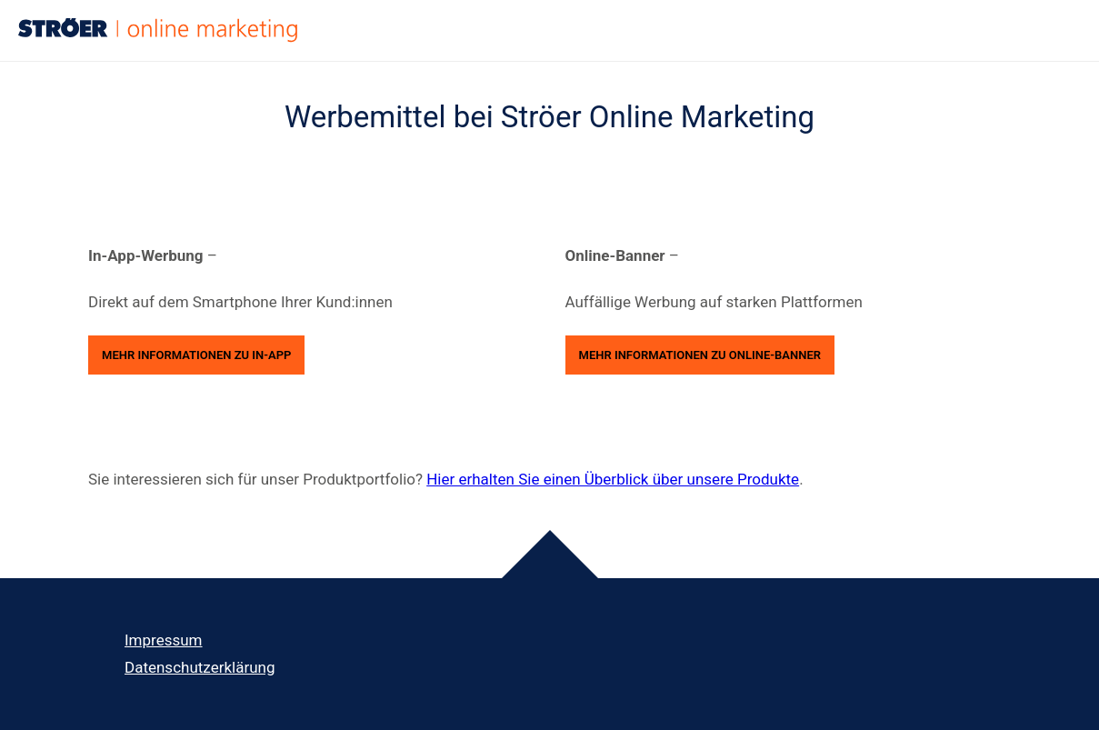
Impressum (164, 640)
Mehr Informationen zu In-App (196, 355)
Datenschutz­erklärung (200, 667)
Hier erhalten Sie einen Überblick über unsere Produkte (612, 479)
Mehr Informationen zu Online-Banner (700, 355)
